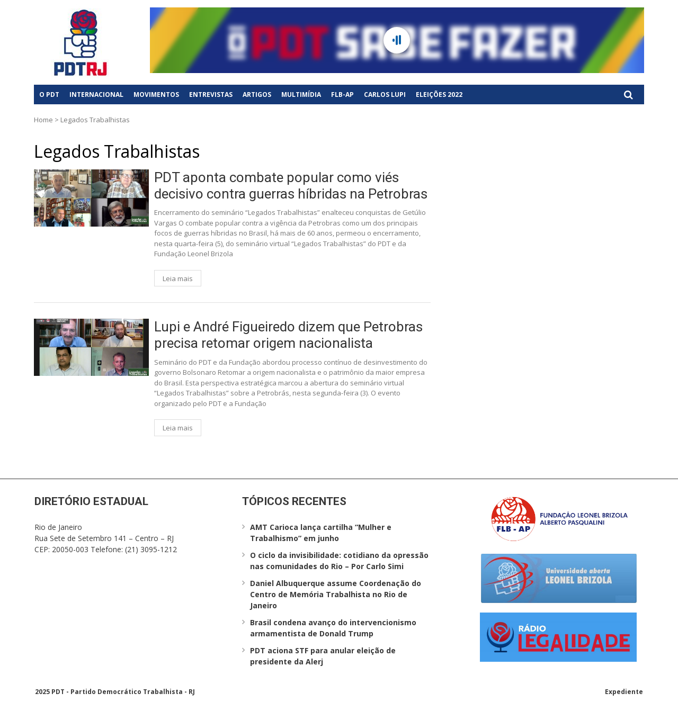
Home (43, 119)
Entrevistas (211, 94)
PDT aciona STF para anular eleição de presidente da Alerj (323, 656)
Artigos (257, 94)
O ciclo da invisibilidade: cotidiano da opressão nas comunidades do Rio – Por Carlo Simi (339, 560)
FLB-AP (342, 94)
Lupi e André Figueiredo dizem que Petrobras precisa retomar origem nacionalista (288, 335)
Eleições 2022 (439, 94)
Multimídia (301, 94)
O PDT (49, 94)
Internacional (96, 94)
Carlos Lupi (385, 94)
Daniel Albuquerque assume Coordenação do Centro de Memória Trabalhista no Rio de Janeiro (335, 594)
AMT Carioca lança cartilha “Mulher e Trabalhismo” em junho (320, 532)
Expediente (624, 691)
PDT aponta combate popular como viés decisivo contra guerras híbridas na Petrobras (290, 185)
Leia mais (178, 278)
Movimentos (156, 94)
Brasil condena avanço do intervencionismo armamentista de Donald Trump (333, 627)
